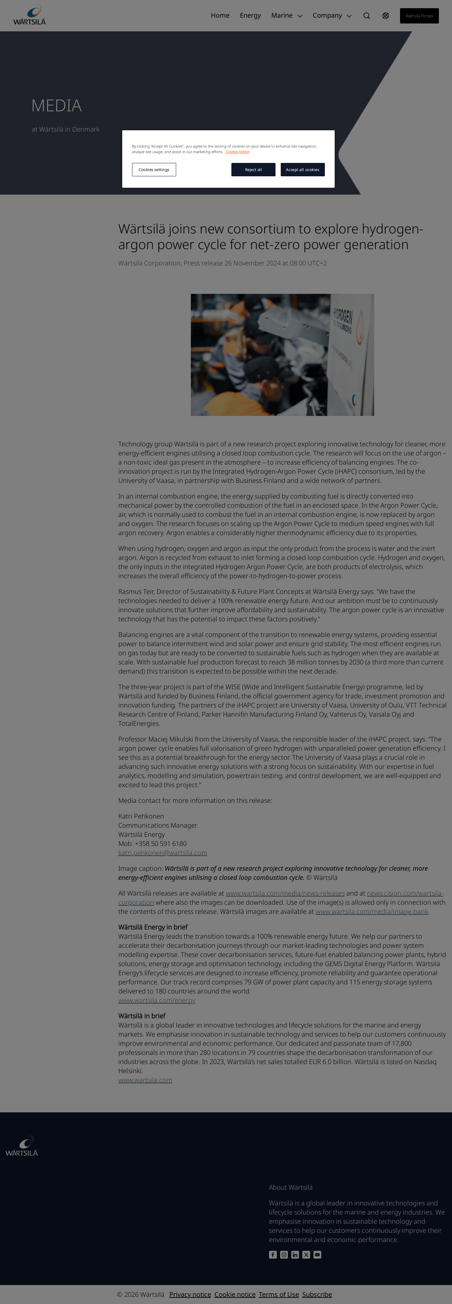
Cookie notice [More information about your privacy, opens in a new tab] (237, 151)
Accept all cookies (302, 169)
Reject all (253, 169)
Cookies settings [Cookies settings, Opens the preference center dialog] (154, 169)
